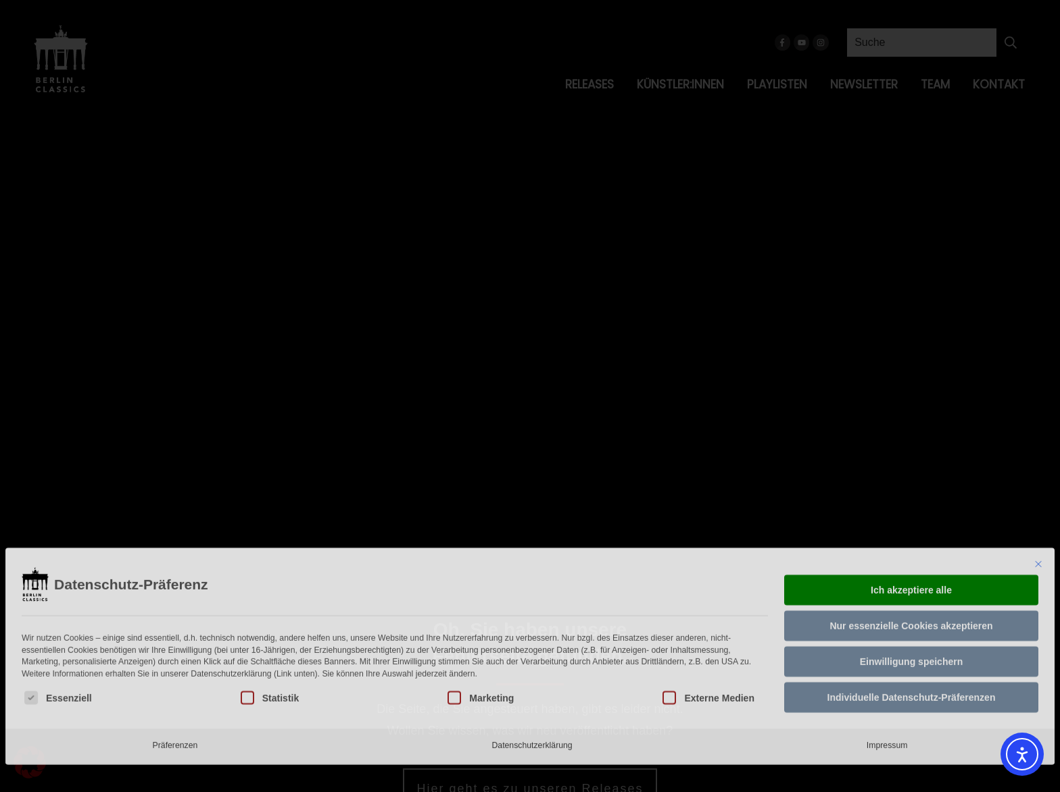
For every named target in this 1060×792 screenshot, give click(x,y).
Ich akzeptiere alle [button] (911, 511)
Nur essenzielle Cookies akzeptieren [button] (910, 547)
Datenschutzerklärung (531, 666)
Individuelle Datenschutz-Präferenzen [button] (911, 618)
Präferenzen (175, 666)
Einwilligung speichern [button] (911, 582)
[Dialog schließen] (1038, 485)
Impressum (887, 666)
